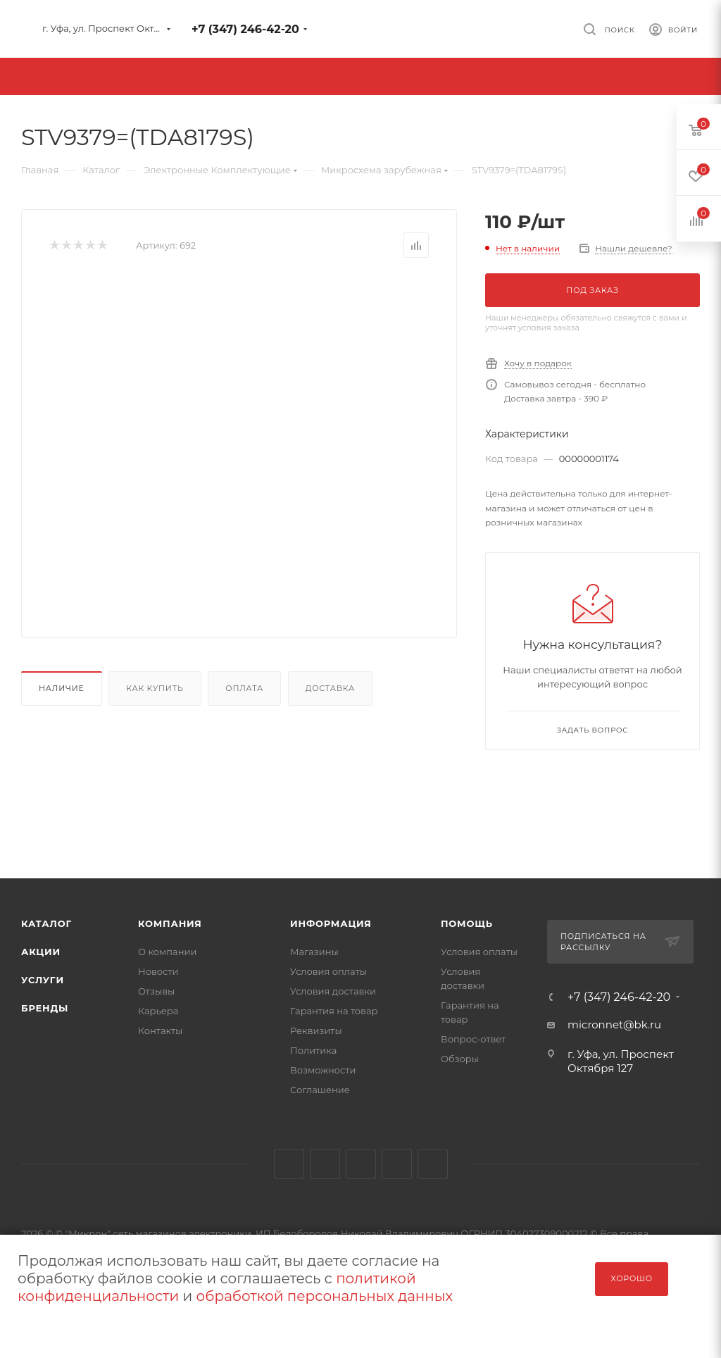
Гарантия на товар (334, 1010)
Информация (331, 923)
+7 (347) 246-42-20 (245, 29)
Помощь (467, 923)
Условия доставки (333, 991)
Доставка (330, 688)
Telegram (325, 1164)
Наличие (61, 688)
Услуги (42, 979)
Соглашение (320, 1089)
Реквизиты (316, 1030)
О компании (167, 951)
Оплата (244, 688)
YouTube (361, 1164)
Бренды (44, 1008)
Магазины (314, 951)
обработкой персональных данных (324, 1296)
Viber (397, 1164)
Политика (313, 1050)
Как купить (154, 688)
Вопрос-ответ (473, 1039)
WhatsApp (433, 1164)
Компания (170, 923)
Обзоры (460, 1058)
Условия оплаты (328, 971)
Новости (158, 971)
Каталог (46, 923)
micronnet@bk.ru (614, 1024)
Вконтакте (289, 1164)
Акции (41, 951)
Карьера (158, 1010)
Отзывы (156, 991)
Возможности (323, 1070)
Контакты (160, 1030)
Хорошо (631, 1278)
